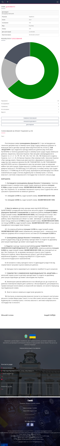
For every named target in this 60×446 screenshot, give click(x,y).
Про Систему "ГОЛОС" (30, 417)
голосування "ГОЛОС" (29, 431)
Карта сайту (29, 357)
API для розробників (29, 414)
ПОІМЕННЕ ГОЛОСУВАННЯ (30, 118)
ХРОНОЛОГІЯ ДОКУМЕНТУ (30, 121)
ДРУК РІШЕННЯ (30, 124)
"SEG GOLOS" (29, 441)
